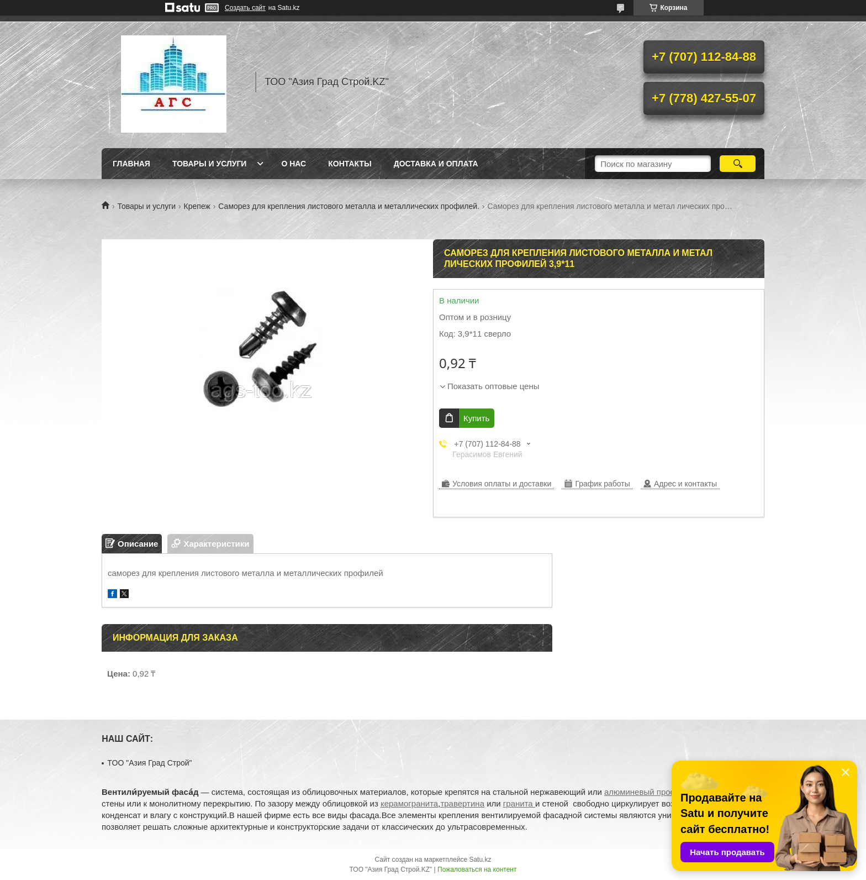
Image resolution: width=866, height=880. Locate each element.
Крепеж (197, 206)
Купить (476, 418)
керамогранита (409, 803)
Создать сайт (245, 8)
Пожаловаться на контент (476, 869)
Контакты (349, 163)
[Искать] (738, 163)
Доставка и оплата (436, 163)
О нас (293, 163)
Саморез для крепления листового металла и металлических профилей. (348, 206)
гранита (519, 803)
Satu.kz (480, 859)
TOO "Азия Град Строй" (149, 762)
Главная (131, 163)
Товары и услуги (209, 163)
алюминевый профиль (647, 792)
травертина (462, 803)
